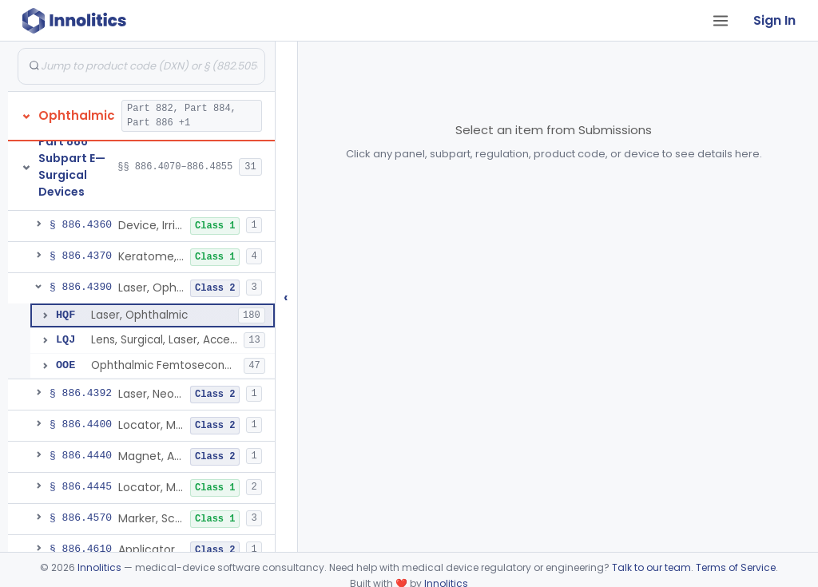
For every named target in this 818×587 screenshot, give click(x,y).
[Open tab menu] (720, 20)
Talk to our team (651, 567)
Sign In (774, 20)
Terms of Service (736, 567)
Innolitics (99, 567)
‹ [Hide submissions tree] (286, 297)
